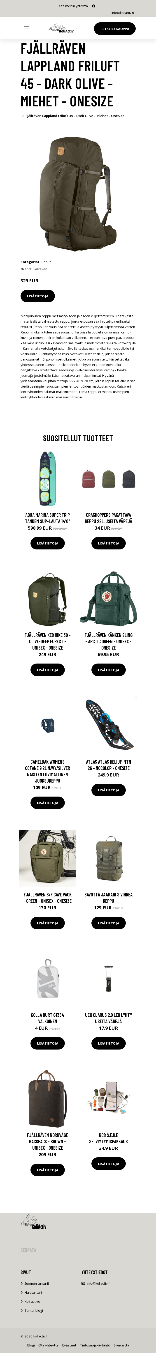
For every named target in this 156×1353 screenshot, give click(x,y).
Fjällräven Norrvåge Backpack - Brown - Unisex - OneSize (47, 1141)
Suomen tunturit (36, 1283)
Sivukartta (121, 1345)
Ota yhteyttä (48, 1345)
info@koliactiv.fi (122, 13)
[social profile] (93, 6)
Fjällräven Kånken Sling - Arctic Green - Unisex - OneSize (109, 641)
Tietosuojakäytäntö (95, 1345)
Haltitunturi (33, 1292)
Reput (46, 262)
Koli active (32, 1301)
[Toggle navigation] (27, 28)
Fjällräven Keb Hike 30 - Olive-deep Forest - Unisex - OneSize (48, 641)
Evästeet (69, 1345)
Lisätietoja (37, 296)
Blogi (31, 1345)
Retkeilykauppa (114, 28)
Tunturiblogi (33, 1310)
